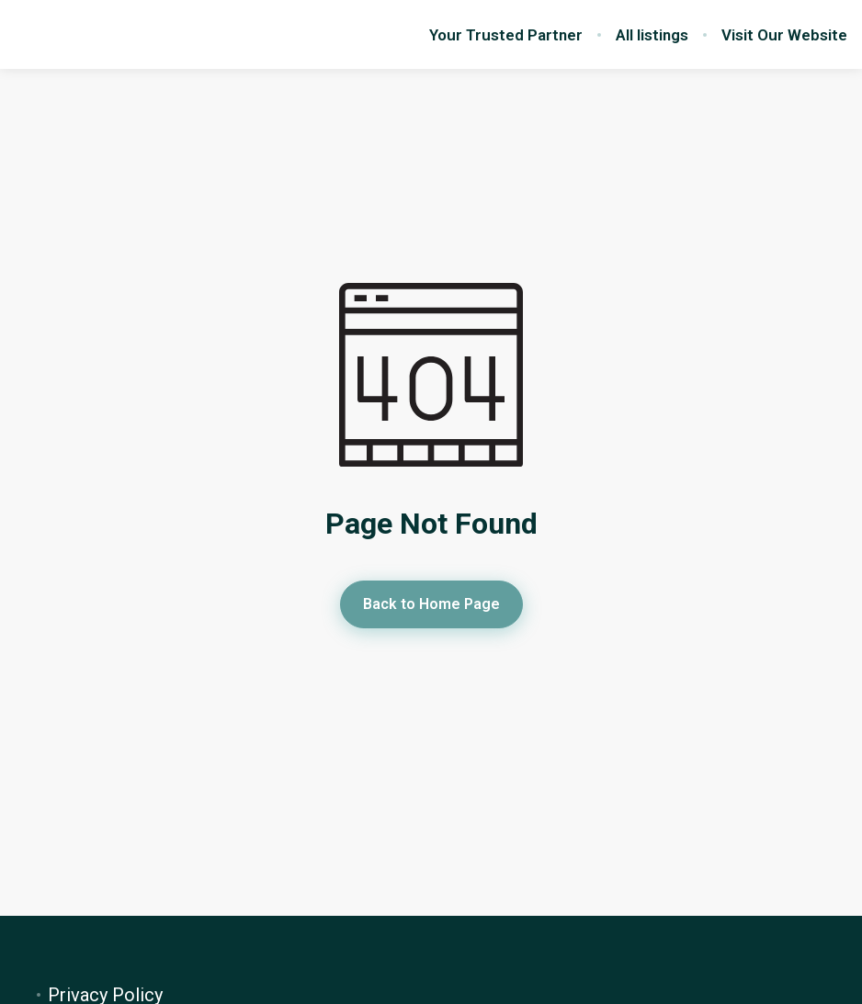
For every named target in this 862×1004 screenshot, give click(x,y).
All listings (652, 35)
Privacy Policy (105, 995)
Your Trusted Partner (506, 35)
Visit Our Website (784, 35)
